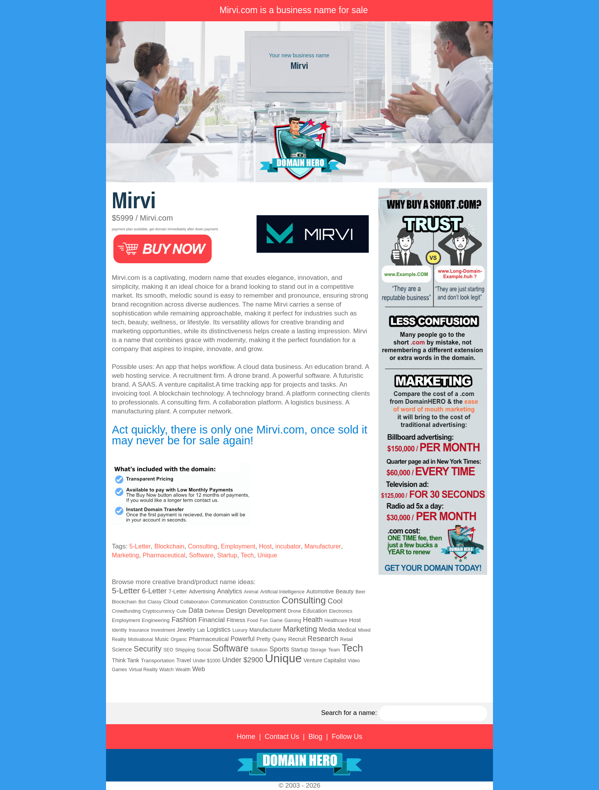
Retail (346, 639)
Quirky (279, 639)
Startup (227, 555)
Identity (119, 630)
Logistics (219, 629)
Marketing (125, 555)
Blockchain (169, 546)
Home (246, 736)
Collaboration (194, 602)
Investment (163, 630)
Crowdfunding (126, 611)
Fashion (184, 620)
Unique (267, 555)
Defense (214, 611)
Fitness (236, 620)
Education (315, 611)
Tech (247, 555)
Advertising (202, 591)
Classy (154, 602)
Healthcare (335, 620)
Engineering (155, 620)
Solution (258, 650)
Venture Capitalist (325, 660)
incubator (288, 546)
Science (122, 649)
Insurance (139, 630)
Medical (346, 630)
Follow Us (347, 736)
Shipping (185, 650)
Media (327, 629)
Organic (179, 639)
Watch (166, 669)
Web (198, 669)
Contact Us (282, 736)
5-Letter (140, 546)
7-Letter (178, 591)
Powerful (243, 639)
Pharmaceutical (164, 555)
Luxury (239, 630)
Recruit (297, 639)
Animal (251, 592)
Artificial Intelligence (282, 592)
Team (334, 650)
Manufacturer (323, 546)
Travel (183, 660)
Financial (212, 620)
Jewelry (186, 630)
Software (201, 555)
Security (148, 648)
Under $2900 (242, 660)
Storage (318, 650)
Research (323, 638)
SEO (168, 650)
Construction (265, 601)
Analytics (229, 591)
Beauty (344, 591)
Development (267, 610)
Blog (315, 736)
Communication (229, 602)
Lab (201, 630)
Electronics (340, 611)
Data (195, 610)
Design (236, 610)
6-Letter (154, 591)
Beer (361, 592)
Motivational (140, 639)
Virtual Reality (143, 669)
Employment (238, 546)
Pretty (263, 639)
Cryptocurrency (158, 611)
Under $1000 (206, 660)
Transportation (158, 660)
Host (265, 546)
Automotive (320, 591)
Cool (335, 601)
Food (252, 620)
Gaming (292, 620)
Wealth (183, 669)
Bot (142, 602)
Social (204, 650)
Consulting (202, 546)
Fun (264, 620)
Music (162, 639)
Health (313, 620)
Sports (279, 649)
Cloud (170, 601)
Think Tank (125, 660)
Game (276, 620)
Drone (294, 611)
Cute (181, 611)
